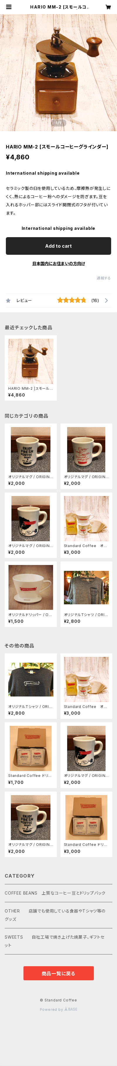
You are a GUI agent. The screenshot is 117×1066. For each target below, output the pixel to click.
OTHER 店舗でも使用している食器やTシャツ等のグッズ (55, 915)
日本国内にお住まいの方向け (58, 263)
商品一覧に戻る (59, 973)
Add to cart (58, 246)
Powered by (58, 1009)
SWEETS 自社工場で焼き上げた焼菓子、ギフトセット (55, 941)
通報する (104, 278)
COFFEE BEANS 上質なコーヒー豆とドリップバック (55, 892)
